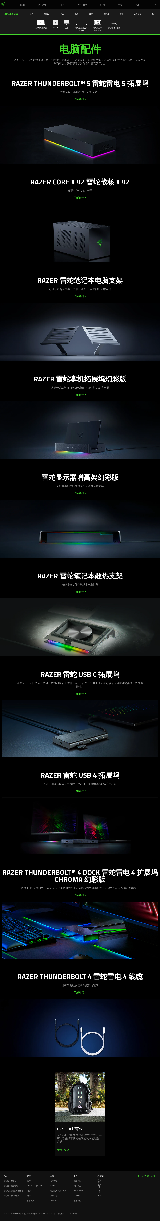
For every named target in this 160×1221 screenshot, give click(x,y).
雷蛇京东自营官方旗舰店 (13, 1191)
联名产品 (30, 1201)
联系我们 (77, 1201)
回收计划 (53, 1201)
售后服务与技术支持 (58, 1191)
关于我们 (77, 1181)
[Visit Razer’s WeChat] (99, 1186)
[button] (156, 4)
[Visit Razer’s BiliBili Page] (99, 1195)
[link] (2, 5)
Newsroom (78, 1191)
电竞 (29, 1196)
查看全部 (63, 1149)
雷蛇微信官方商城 (11, 1186)
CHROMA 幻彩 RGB (34, 1186)
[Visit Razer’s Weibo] (99, 1181)
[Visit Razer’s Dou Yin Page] (99, 1191)
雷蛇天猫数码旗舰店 (11, 1196)
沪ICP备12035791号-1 (48, 1214)
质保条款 (53, 1196)
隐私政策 (73, 1214)
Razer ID (53, 1186)
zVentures (78, 1196)
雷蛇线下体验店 (10, 1181)
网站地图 (60, 1214)
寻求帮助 (53, 1181)
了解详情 (80, 99)
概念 (29, 1191)
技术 (29, 1181)
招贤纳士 (77, 1186)
